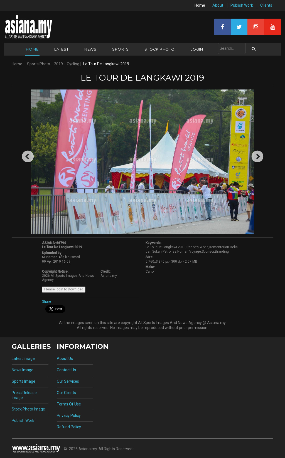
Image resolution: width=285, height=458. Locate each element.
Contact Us (66, 370)
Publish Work (241, 5)
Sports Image (23, 381)
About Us (65, 358)
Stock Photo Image (28, 409)
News (90, 49)
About (217, 5)
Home (200, 5)
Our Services (68, 381)
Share (46, 301)
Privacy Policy (69, 415)
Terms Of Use (69, 404)
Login (196, 49)
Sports (120, 49)
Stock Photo (159, 49)
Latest (61, 49)
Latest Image (23, 358)
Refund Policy (69, 427)
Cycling (73, 64)
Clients (266, 5)
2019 (58, 64)
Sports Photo (38, 64)
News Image (22, 370)
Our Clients (66, 392)
